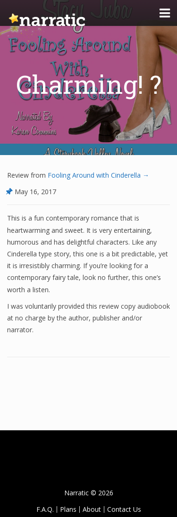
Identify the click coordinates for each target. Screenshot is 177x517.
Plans (68, 509)
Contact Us (124, 509)
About (92, 509)
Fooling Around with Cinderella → (97, 175)
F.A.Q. (45, 509)
